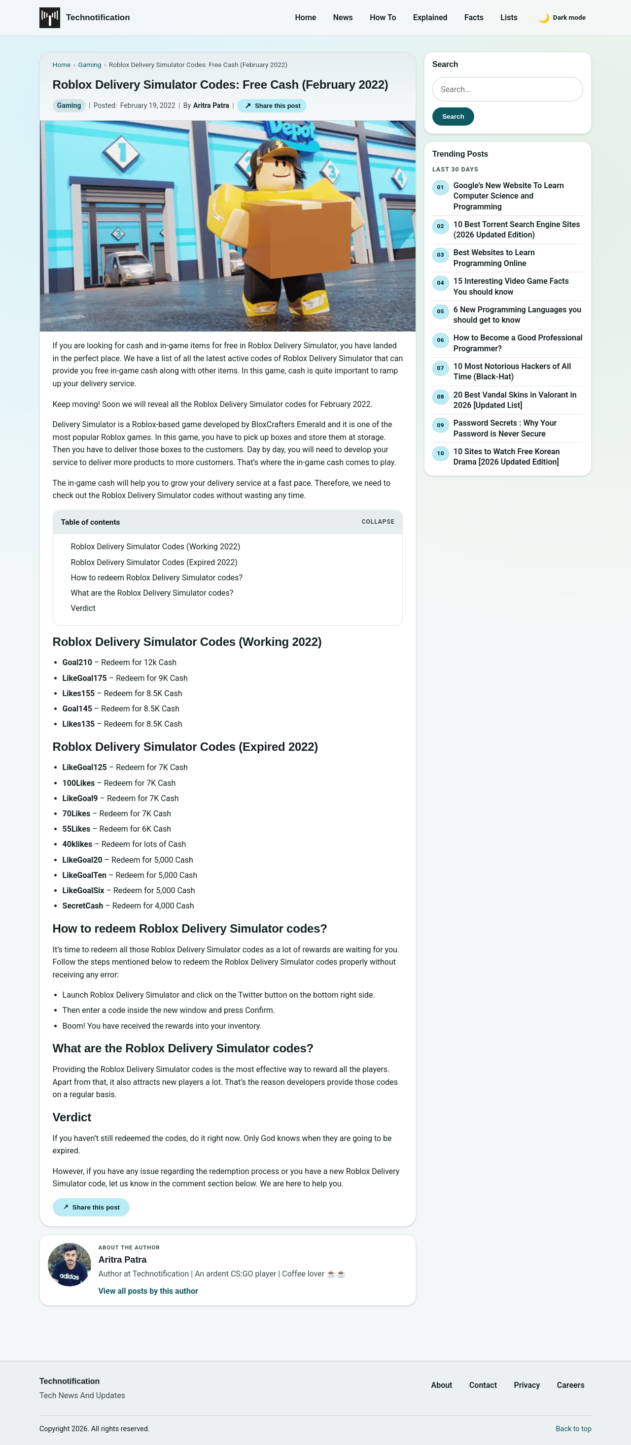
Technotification (98, 17)
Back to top (574, 1429)
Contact (483, 1385)
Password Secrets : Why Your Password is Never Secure (505, 428)
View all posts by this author (148, 1291)
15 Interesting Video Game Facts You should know (511, 286)
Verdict (83, 608)
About (441, 1385)
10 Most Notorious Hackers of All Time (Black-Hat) (512, 372)
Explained (430, 17)
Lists (509, 17)
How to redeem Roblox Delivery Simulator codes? (157, 577)
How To (383, 17)
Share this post (272, 105)
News (343, 17)
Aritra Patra (211, 105)
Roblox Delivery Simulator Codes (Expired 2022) (154, 562)
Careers (571, 1385)
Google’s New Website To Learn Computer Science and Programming (509, 196)
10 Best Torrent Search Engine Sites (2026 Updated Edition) (517, 230)
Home (305, 17)
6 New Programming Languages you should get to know (517, 315)
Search (453, 116)
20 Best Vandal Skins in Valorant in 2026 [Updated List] (515, 400)
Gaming (69, 105)
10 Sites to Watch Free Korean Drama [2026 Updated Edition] (507, 457)
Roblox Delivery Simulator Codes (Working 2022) (156, 546)
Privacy (527, 1385)
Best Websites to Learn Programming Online (494, 258)
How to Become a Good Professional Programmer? (518, 343)
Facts (474, 17)
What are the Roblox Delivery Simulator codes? (152, 593)
